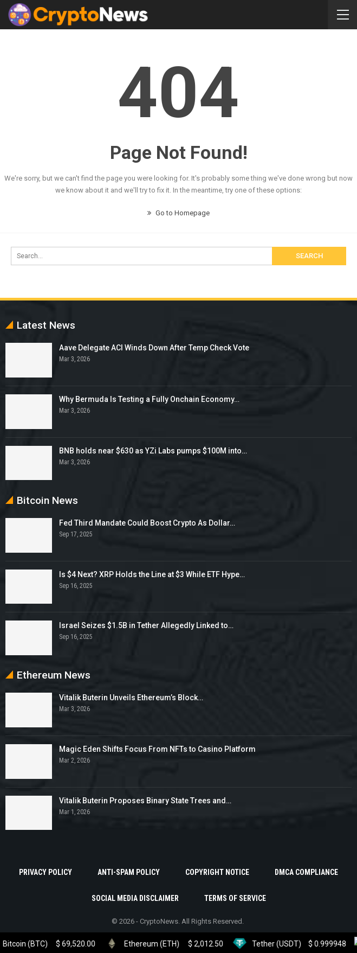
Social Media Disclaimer (135, 898)
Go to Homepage (178, 213)
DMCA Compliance (306, 872)
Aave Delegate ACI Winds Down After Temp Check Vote (154, 347)
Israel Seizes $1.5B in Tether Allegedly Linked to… (146, 625)
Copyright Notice (217, 872)
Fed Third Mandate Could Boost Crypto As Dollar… (147, 523)
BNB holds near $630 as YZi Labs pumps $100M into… (153, 450)
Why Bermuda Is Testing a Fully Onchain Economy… (149, 399)
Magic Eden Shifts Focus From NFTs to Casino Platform (157, 749)
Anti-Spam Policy (129, 872)
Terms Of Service (235, 898)
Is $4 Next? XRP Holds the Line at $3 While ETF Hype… (152, 574)
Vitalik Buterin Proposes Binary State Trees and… (145, 800)
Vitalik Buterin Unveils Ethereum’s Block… (131, 697)
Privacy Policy (45, 872)
